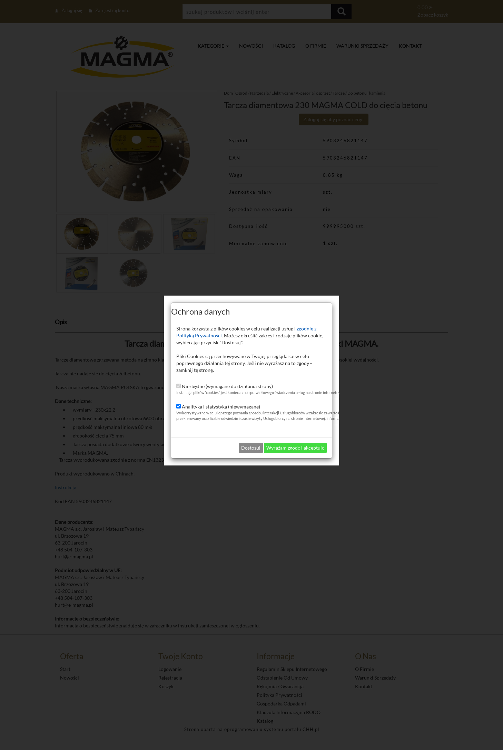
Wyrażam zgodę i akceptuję (295, 420)
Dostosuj (250, 420)
